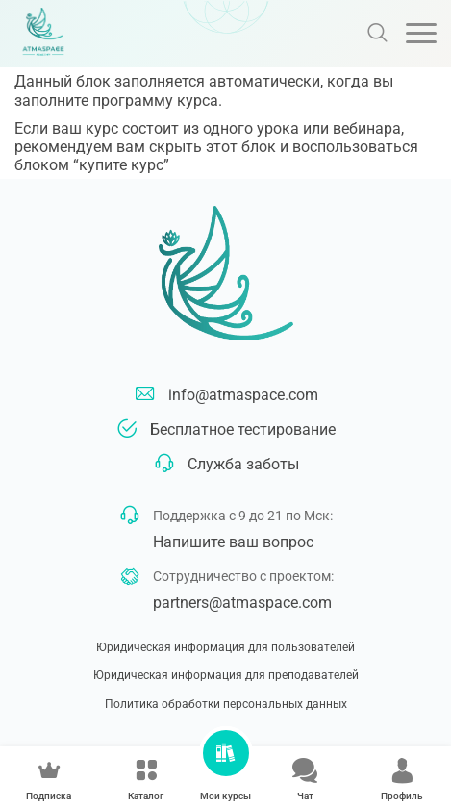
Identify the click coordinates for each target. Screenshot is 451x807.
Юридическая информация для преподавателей (226, 675)
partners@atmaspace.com (242, 602)
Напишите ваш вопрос (233, 542)
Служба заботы (243, 464)
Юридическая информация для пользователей (225, 647)
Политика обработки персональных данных (226, 704)
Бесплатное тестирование (243, 429)
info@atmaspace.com (243, 395)
